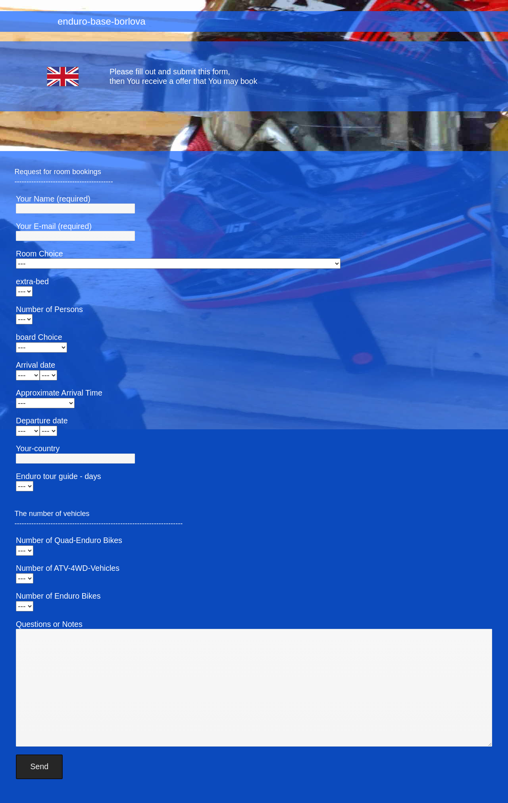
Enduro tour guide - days (58, 476)
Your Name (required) (53, 198)
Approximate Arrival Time (59, 392)
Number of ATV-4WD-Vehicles (67, 568)
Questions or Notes (49, 624)
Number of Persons (49, 309)
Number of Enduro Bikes (58, 596)
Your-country (38, 448)
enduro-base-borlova (101, 21)
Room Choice (39, 253)
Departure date (42, 420)
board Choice (39, 337)
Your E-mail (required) (54, 226)
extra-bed (32, 281)
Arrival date (35, 365)
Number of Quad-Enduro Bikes (69, 540)
